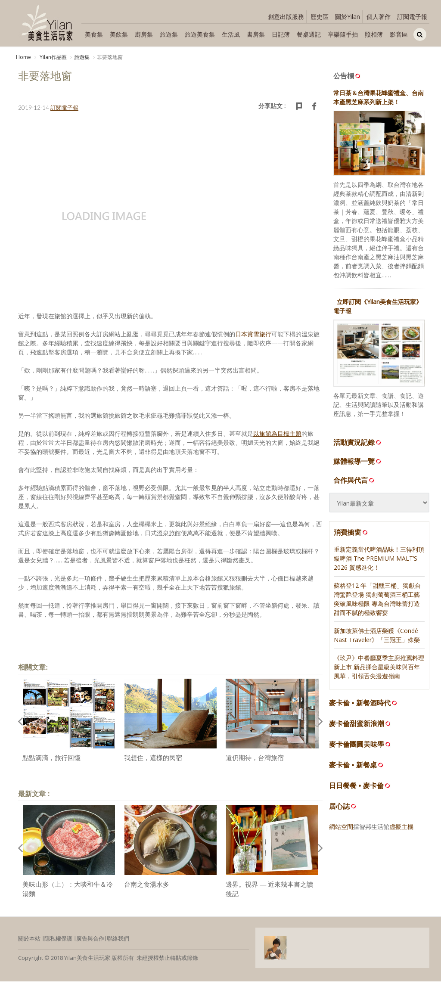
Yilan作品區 (52, 57)
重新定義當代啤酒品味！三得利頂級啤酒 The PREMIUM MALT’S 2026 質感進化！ (379, 561)
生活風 (231, 34)
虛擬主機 (401, 829)
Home (23, 57)
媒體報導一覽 (357, 464)
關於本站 (29, 941)
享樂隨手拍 (343, 34)
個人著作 (378, 16)
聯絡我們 (118, 941)
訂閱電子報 (412, 16)
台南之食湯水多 (146, 887)
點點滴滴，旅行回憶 (51, 760)
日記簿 (281, 34)
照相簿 (374, 34)
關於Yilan (347, 16)
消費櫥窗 (351, 535)
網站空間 (341, 829)
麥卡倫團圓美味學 (356, 747)
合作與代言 (354, 482)
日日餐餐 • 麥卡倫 (356, 788)
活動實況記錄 (357, 445)
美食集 (94, 34)
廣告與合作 (90, 941)
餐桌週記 (309, 34)
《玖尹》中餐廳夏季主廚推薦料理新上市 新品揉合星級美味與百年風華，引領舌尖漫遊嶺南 (379, 669)
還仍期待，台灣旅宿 (255, 760)
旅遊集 (169, 34)
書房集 (256, 34)
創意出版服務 (286, 16)
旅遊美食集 (200, 34)
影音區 (399, 34)
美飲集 (119, 34)
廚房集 (144, 34)
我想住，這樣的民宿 (153, 760)
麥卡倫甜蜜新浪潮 (356, 726)
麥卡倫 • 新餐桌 (353, 767)
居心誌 (339, 809)
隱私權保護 (58, 941)
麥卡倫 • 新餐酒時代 (360, 705)
